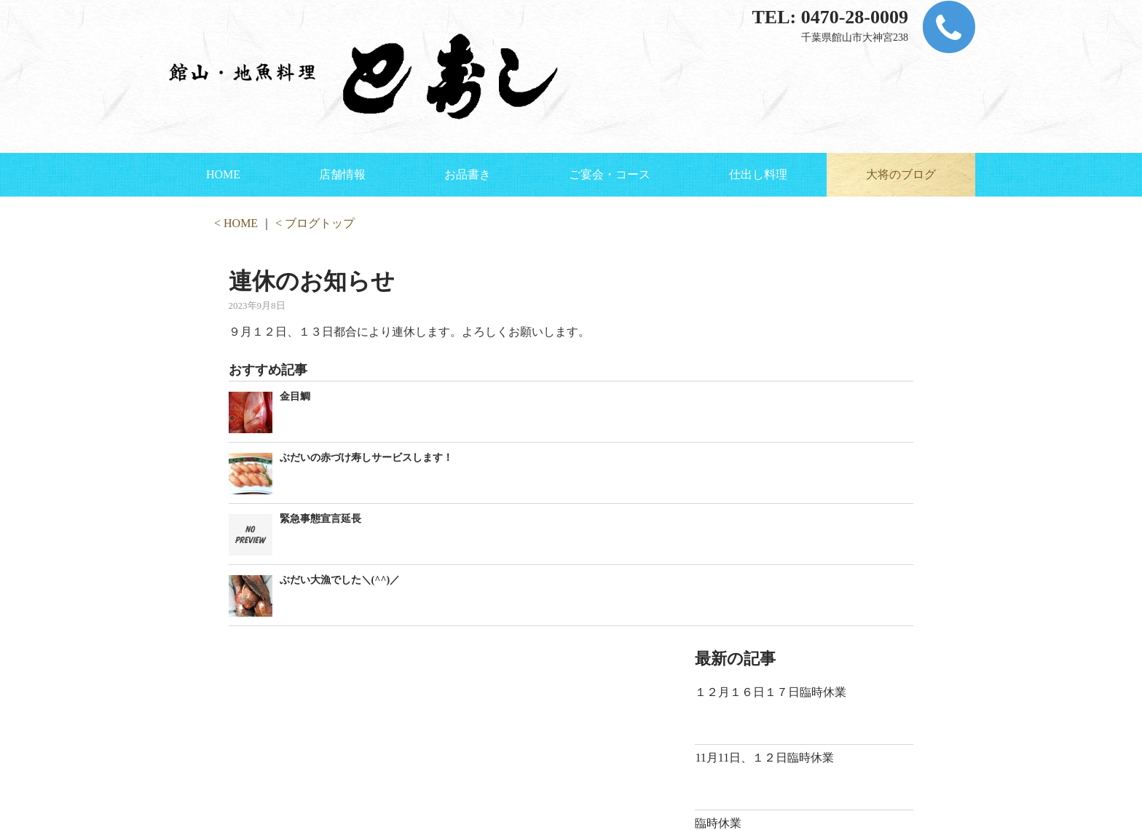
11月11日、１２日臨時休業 (764, 757)
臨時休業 (718, 823)
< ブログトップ (315, 223)
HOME (223, 174)
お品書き (467, 174)
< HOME (236, 223)
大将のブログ (901, 174)
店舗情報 (342, 174)
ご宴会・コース (609, 174)
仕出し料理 (758, 174)
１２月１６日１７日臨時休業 (770, 692)
